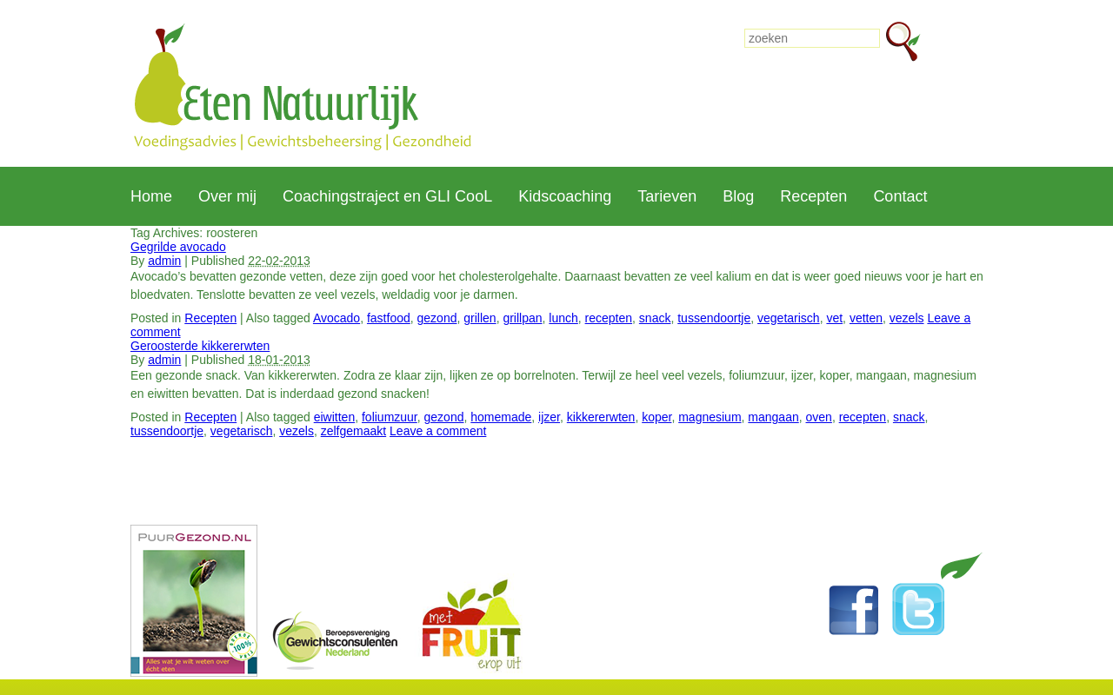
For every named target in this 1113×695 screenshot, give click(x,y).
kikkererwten (601, 417)
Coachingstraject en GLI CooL (387, 196)
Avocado (336, 318)
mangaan (773, 417)
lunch (563, 318)
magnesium (709, 417)
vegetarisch (788, 318)
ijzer (549, 417)
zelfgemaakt (353, 431)
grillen (479, 318)
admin (164, 261)
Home (151, 196)
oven (819, 417)
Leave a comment (438, 431)
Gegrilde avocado (178, 247)
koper (656, 417)
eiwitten (334, 417)
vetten (866, 318)
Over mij (227, 196)
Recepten (813, 196)
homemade (500, 417)
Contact (900, 196)
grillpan (522, 318)
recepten (608, 318)
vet (834, 318)
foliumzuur (389, 417)
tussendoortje (713, 318)
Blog (738, 196)
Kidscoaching (564, 196)
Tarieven (666, 196)
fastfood (388, 318)
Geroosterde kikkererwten (200, 346)
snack (655, 318)
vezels (907, 318)
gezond (437, 318)
